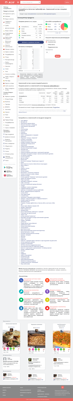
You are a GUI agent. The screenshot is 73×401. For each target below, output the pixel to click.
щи (22, 204)
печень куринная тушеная (28, 242)
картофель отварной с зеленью (29, 181)
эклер (22, 127)
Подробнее (56, 107)
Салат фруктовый (25, 194)
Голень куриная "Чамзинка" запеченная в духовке (34, 177)
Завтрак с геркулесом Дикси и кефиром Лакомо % (34, 198)
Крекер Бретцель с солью (27, 232)
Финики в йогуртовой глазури (29, 148)
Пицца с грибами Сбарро (27, 249)
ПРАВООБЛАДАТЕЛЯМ (41, 387)
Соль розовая (24, 129)
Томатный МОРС (25, 258)
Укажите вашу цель (50, 40)
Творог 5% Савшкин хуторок (28, 178)
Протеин (23, 236)
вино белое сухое (25, 229)
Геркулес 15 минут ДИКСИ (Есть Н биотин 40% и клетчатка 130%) (38, 203)
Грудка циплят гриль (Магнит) (29, 223)
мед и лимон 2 (25, 165)
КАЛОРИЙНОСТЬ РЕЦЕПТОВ (25, 392)
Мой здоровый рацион (50, 14)
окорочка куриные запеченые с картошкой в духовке (35, 152)
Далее (57, 56)
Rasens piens (24, 130)
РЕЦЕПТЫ (4, 390)
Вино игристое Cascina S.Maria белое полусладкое (34, 164)
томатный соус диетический (28, 213)
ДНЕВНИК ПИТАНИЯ (7, 387)
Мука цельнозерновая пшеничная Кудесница (33, 230)
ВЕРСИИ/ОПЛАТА (40, 391)
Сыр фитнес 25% (25, 256)
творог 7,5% (24, 214)
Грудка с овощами (26, 220)
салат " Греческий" (26, 219)
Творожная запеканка (26, 140)
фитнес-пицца (24, 158)
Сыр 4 (22, 252)
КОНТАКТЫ (47, 394)
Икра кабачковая (25, 263)
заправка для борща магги (28, 143)
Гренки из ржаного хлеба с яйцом (30, 174)
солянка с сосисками (26, 139)
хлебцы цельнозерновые (27, 146)
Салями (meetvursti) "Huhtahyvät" (29, 262)
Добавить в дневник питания (30, 42)
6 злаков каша (24, 195)
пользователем (32, 14)
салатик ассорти (25, 151)
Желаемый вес (49, 49)
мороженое (24, 133)
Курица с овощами (26, 235)
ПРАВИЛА (45, 396)
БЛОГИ (4, 392)
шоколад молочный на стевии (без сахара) (32, 246)
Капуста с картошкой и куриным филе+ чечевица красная (36, 248)
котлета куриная (25, 156)
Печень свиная (25, 171)
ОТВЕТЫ (21, 395)
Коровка (23, 132)
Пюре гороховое (25, 180)
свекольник (24, 145)
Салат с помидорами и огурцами (29, 135)
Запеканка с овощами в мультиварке (30, 197)
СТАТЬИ (4, 395)
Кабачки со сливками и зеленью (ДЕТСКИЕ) (32, 190)
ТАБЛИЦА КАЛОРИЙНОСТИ (25, 390)
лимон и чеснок (25, 168)
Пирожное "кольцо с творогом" (29, 138)
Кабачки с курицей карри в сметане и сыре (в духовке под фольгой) (39, 240)
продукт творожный (26, 207)
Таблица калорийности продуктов (30, 7)
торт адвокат (24, 120)
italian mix (23, 239)
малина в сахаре (25, 175)
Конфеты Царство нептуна (28, 200)
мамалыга (23, 136)
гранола (23, 237)
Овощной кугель (25, 201)
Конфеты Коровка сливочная (28, 142)
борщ (22, 162)
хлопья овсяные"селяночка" (28, 216)
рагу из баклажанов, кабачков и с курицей (32, 211)
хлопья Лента (24, 193)
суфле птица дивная (26, 255)
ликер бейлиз (24, 227)
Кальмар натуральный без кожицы (30, 233)
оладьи (23, 185)
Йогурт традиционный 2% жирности (30, 191)
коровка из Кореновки (27, 243)
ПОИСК (21, 387)
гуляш (22, 166)
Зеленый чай (24, 149)
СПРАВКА (39, 390)
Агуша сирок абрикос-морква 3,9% (30, 206)
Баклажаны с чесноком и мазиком (30, 172)
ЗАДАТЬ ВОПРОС (40, 394)
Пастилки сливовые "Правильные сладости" (32, 161)
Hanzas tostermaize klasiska (28, 226)
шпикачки (23, 222)
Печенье (23, 250)
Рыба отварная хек (26, 208)
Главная (20, 7)
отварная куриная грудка (27, 188)
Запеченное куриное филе (28, 123)
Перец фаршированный (27, 259)
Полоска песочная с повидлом (29, 125)
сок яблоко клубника (26, 155)
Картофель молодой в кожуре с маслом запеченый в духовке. (37, 153)
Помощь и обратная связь (9, 164)
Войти (67, 2)
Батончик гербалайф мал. (59, 7)
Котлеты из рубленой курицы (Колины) (31, 184)
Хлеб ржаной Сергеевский (28, 126)
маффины (23, 253)
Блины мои (24, 159)
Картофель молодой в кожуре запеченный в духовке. (35, 217)
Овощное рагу (24, 210)
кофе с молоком (25, 182)
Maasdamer (24, 169)
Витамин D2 (24, 122)
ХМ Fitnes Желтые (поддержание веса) (31, 245)
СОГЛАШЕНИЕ (40, 396)
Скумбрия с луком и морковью (29, 187)
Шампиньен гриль (26, 224)
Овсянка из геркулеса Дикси (28, 261)
